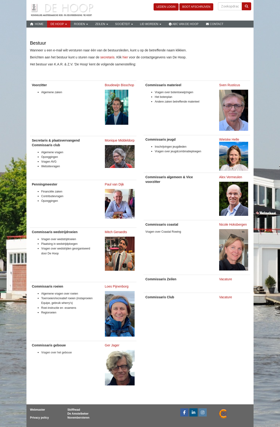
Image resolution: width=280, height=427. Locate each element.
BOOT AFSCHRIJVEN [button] (196, 6)
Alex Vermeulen (231, 177)
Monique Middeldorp (120, 140)
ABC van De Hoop (183, 24)
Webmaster (37, 409)
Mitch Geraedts (116, 232)
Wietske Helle (229, 139)
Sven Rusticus (229, 85)
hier (125, 57)
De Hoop (59, 24)
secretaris (107, 57)
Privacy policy (39, 417)
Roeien (81, 24)
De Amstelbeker (77, 413)
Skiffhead (73, 409)
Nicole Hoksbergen (233, 224)
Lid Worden (150, 24)
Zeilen (101, 24)
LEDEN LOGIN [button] (166, 6)
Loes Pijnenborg (117, 286)
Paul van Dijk (114, 184)
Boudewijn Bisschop (119, 85)
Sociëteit (124, 24)
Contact (214, 24)
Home (37, 24)
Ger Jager (112, 345)
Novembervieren (78, 417)
